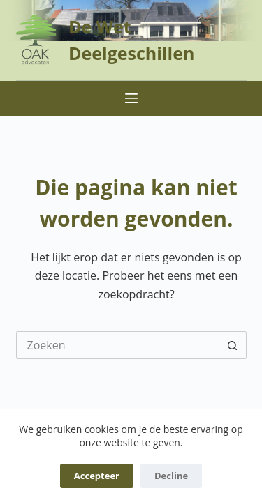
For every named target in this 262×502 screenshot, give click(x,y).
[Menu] (131, 98)
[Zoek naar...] (117, 345)
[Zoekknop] (233, 345)
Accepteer (96, 475)
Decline (171, 475)
